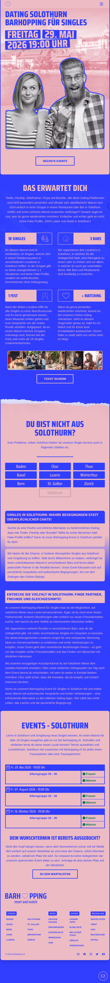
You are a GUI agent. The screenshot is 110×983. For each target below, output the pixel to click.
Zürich (31, 940)
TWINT (94, 924)
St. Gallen (33, 924)
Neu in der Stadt (75, 933)
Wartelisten (98, 919)
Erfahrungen (55, 927)
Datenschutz (55, 932)
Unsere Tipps (74, 920)
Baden (9, 919)
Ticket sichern (55, 379)
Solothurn (33, 919)
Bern (9, 929)
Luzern (10, 940)
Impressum (54, 937)
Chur (9, 935)
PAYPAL (94, 940)
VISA (93, 929)
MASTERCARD (98, 935)
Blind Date (76, 927)
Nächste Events (55, 161)
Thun (30, 929)
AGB (50, 943)
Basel (9, 924)
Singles (74, 940)
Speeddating (77, 945)
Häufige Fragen (52, 920)
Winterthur (34, 935)
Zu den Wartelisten (55, 874)
